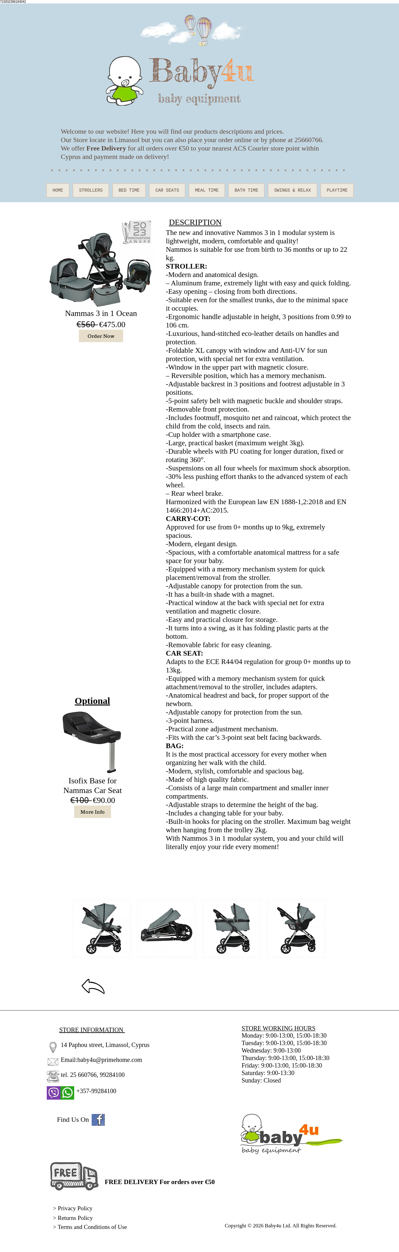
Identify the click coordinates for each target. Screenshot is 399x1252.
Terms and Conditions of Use (93, 1227)
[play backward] (79, 928)
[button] (102, 928)
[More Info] (92, 811)
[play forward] (319, 928)
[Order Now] (101, 336)
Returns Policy (75, 1218)
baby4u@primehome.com (109, 1059)
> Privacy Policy (73, 1208)
